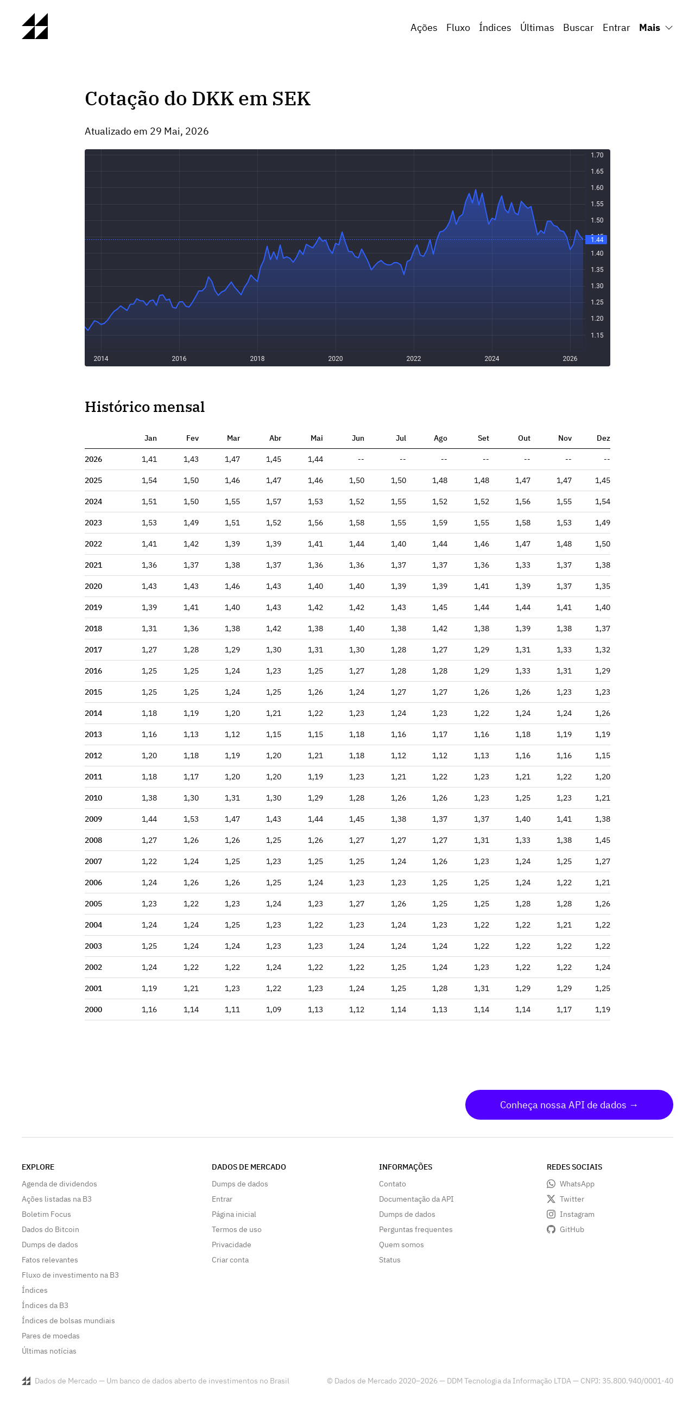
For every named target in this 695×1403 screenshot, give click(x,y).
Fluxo (458, 27)
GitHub (572, 1229)
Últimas (537, 27)
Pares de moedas (51, 1336)
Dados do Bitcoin (50, 1229)
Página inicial (234, 1214)
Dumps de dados (50, 1244)
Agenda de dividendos (59, 1184)
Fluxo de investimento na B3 (70, 1275)
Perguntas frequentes (416, 1229)
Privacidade (231, 1244)
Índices (495, 27)
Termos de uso (237, 1229)
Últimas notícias (49, 1351)
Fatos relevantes (50, 1260)
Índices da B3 (45, 1305)
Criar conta (230, 1260)
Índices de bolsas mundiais (68, 1320)
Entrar (616, 27)
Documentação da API (416, 1199)
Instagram (577, 1214)
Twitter (572, 1199)
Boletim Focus (46, 1214)
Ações (424, 27)
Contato (392, 1184)
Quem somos (401, 1244)
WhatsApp (577, 1184)
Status (390, 1260)
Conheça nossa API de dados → (569, 1105)
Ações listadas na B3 (57, 1199)
